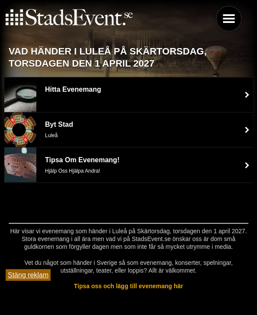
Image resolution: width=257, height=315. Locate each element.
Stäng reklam (28, 275)
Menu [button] (229, 19)
